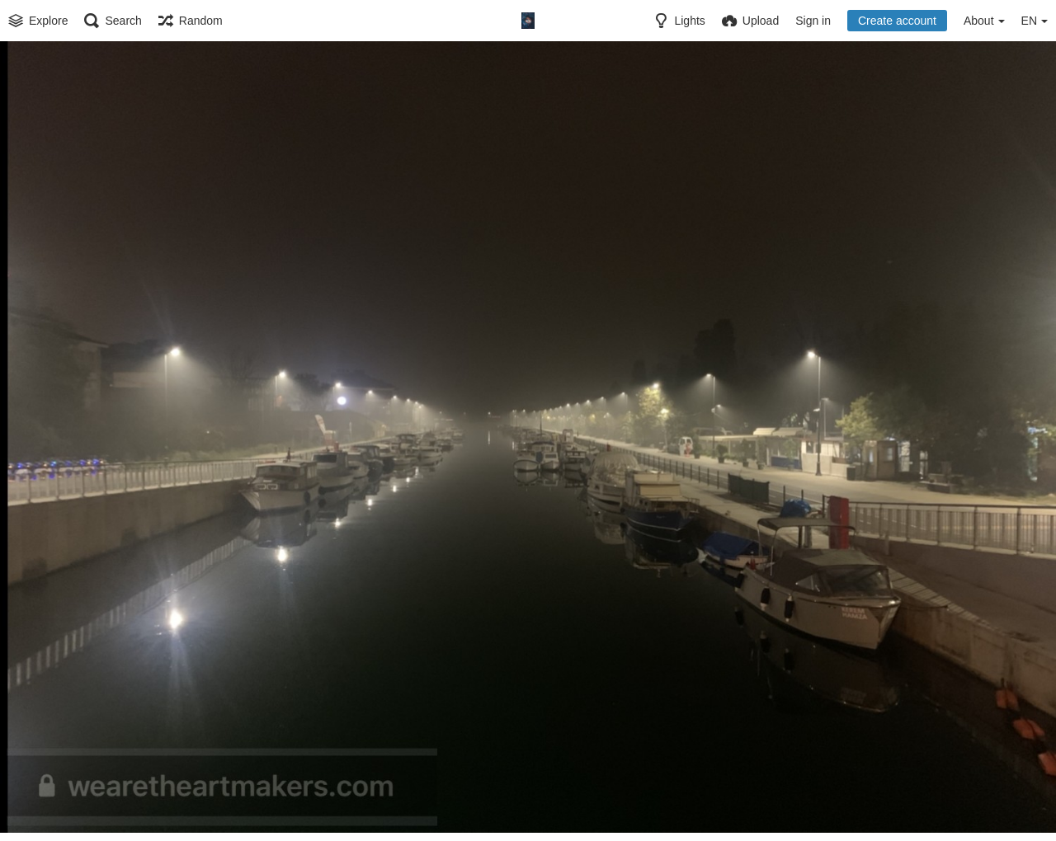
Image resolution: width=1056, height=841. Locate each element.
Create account (897, 20)
